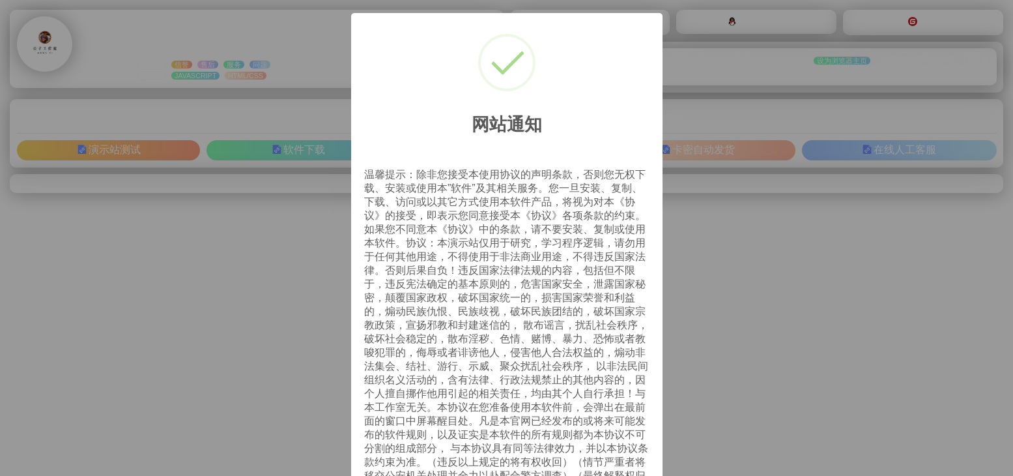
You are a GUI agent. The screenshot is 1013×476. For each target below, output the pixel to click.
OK (626, 439)
